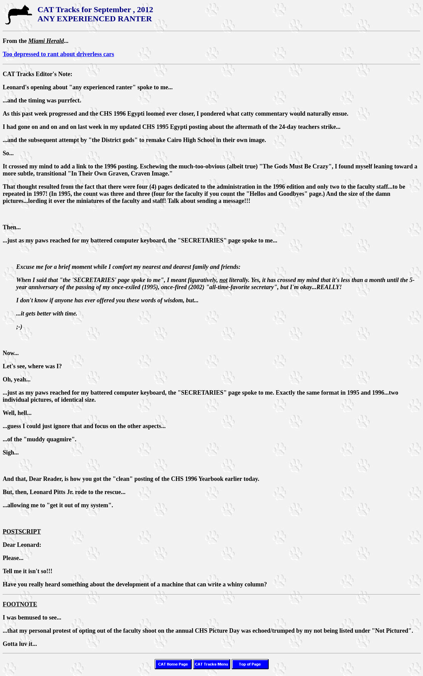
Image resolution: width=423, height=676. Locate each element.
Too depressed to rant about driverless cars (58, 54)
